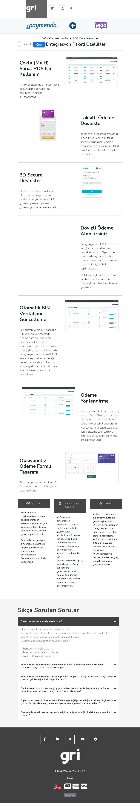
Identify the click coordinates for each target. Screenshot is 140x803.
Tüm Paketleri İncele (32, 44)
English (70, 795)
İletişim (70, 778)
